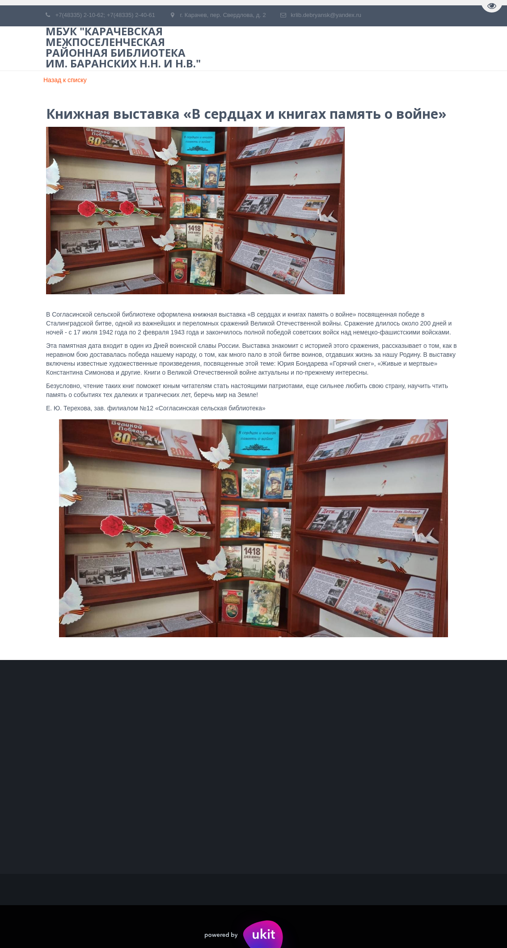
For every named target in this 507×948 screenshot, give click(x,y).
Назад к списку (65, 80)
